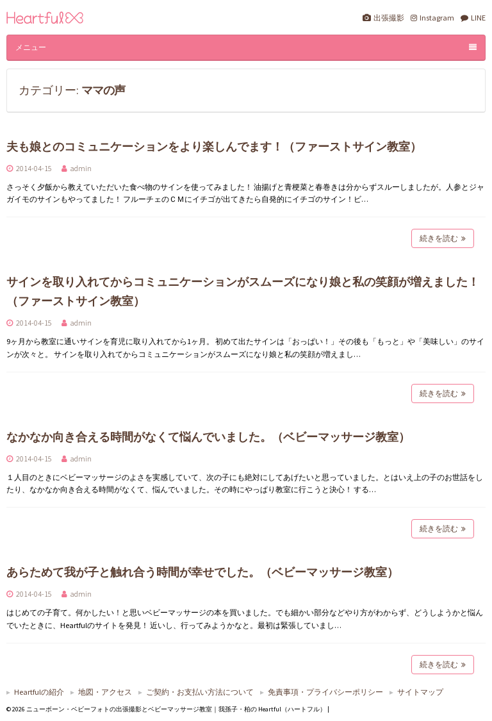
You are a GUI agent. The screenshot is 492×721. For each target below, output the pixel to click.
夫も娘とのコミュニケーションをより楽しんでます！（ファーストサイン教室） (214, 146)
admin (81, 168)
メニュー (246, 47)
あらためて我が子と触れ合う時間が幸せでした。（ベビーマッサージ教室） (202, 572)
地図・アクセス (105, 692)
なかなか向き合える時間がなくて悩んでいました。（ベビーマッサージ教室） (208, 436)
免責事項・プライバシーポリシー (325, 692)
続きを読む (443, 238)
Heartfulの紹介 (39, 692)
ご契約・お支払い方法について (200, 692)
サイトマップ (420, 692)
